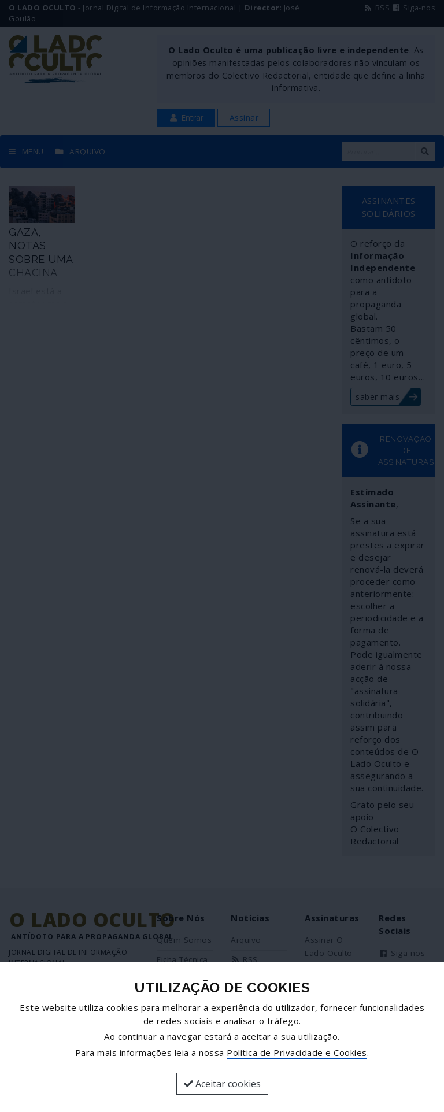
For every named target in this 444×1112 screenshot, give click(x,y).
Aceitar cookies (222, 1083)
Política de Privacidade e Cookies (297, 1052)
